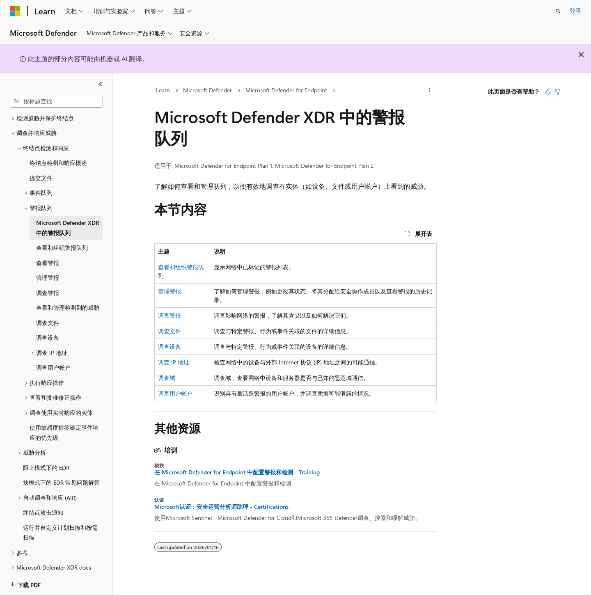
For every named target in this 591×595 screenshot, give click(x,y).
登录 (575, 10)
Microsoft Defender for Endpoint (286, 90)
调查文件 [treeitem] (47, 313)
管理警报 (169, 291)
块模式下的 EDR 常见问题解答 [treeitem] (61, 472)
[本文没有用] (558, 91)
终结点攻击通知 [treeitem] (43, 502)
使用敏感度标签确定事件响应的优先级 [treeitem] (64, 423)
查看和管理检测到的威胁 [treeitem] (67, 298)
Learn (163, 90)
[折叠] (100, 84)
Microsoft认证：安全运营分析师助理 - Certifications (221, 506)
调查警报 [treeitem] (47, 283)
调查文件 (169, 331)
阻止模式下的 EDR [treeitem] (46, 458)
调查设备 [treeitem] (47, 328)
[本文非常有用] (548, 91)
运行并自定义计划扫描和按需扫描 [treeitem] (60, 523)
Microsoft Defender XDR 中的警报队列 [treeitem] (67, 218)
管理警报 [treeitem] (47, 268)
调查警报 (169, 315)
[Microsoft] (15, 11)
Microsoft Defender (207, 90)
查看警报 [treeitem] (47, 253)
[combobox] (56, 101)
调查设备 (169, 346)
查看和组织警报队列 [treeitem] (62, 238)
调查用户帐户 (175, 393)
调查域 (166, 378)
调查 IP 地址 (173, 362)
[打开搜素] (558, 11)
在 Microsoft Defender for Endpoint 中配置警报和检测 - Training (237, 472)
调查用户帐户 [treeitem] (53, 358)
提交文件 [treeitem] (41, 168)
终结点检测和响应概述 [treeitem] (58, 153)
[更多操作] (429, 90)
